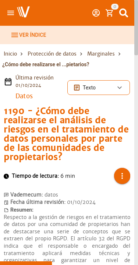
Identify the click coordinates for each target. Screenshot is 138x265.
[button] (122, 176)
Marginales (101, 53)
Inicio (10, 53)
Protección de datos (52, 53)
